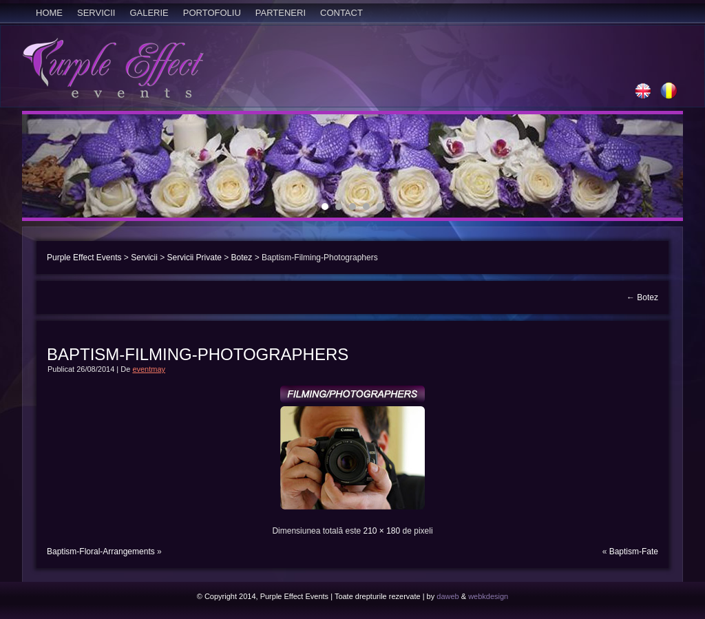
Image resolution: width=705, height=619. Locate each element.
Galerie (148, 13)
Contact (341, 13)
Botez (242, 257)
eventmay (148, 369)
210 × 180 (381, 531)
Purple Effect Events (84, 257)
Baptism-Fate (633, 551)
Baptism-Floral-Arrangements (101, 551)
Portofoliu (212, 13)
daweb (447, 596)
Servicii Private (194, 257)
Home (49, 13)
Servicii (96, 13)
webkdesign (488, 596)
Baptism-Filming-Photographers (197, 354)
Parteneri (280, 13)
